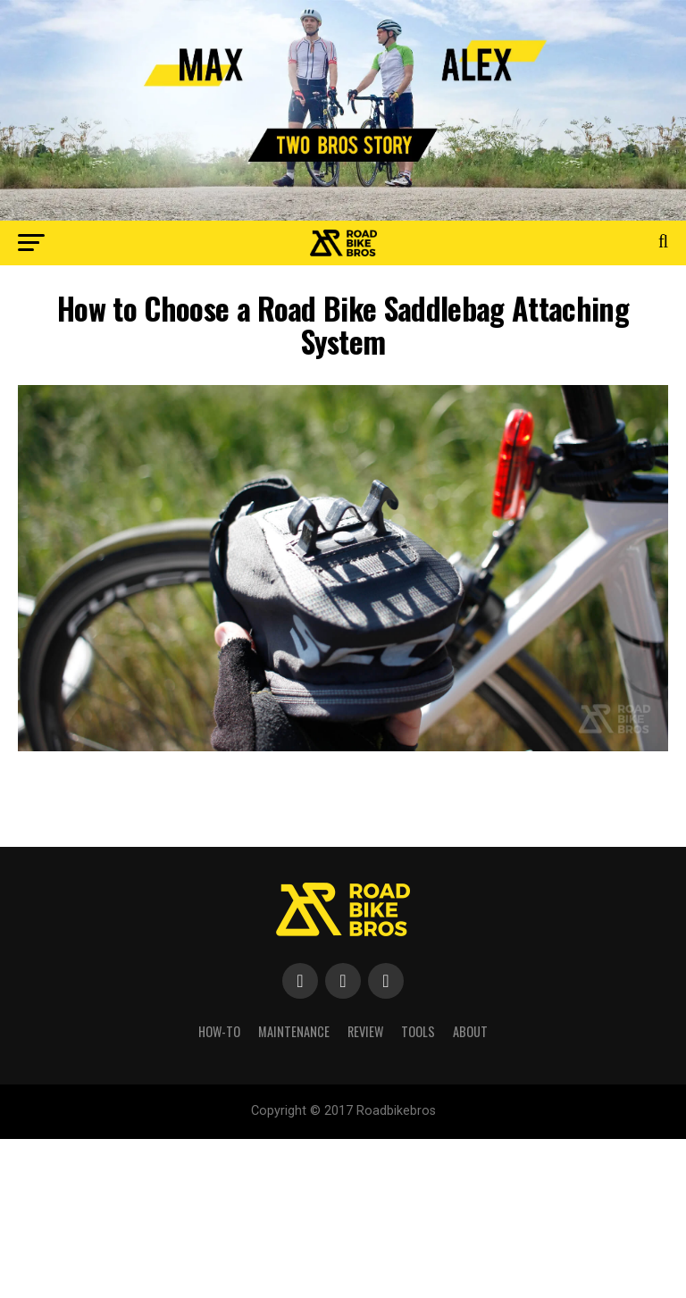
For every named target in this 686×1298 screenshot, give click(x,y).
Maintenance (294, 1031)
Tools (418, 1031)
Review (365, 1031)
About (470, 1031)
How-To (219, 1031)
